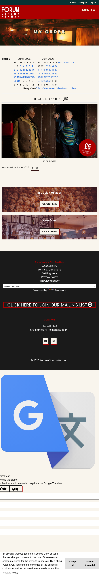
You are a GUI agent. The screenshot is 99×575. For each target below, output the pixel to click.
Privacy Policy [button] (10, 572)
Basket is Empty (78, 2)
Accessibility (49, 266)
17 (21, 73)
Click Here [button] (49, 204)
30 (18, 81)
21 (33, 73)
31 (50, 81)
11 (24, 70)
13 (30, 70)
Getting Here (49, 273)
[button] (94, 10)
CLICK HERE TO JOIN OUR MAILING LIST (49, 305)
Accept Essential (90, 563)
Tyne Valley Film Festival (49, 262)
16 (18, 73)
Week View (55, 88)
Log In (93, 2)
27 (30, 77)
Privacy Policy (49, 277)
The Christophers (46, 99)
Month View (69, 88)
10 (21, 70)
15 (15, 73)
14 (33, 70)
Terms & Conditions (49, 269)
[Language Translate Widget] (49, 286)
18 (24, 73)
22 (15, 77)
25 (24, 77)
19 (27, 73)
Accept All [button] (72, 563)
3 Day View (42, 88)
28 (33, 77)
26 (27, 77)
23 (18, 77)
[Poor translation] (15, 488)
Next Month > (66, 62)
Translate (57, 290)
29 (15, 81)
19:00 (35, 168)
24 (21, 77)
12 (27, 70)
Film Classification (49, 281)
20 (30, 73)
